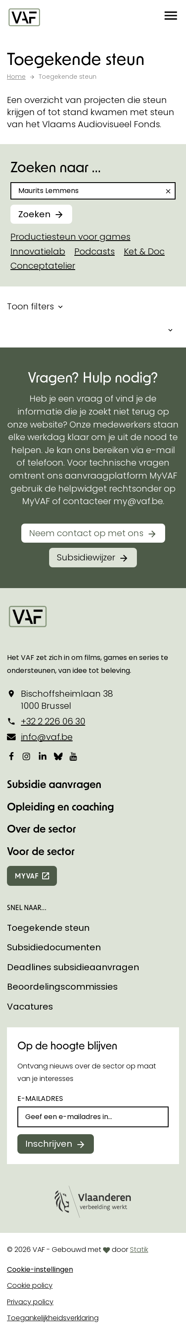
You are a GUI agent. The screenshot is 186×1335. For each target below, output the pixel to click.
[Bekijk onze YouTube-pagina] (74, 756)
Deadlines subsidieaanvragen (73, 967)
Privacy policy (30, 1302)
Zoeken (34, 214)
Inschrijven (48, 1144)
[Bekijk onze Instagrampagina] (27, 756)
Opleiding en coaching (60, 806)
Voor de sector (41, 851)
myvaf (27, 876)
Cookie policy (30, 1285)
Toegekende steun (48, 928)
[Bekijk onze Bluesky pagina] (58, 756)
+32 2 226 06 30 (53, 721)
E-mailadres (40, 1098)
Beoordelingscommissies (62, 987)
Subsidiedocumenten (54, 947)
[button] (171, 17)
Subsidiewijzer (86, 557)
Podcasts (94, 251)
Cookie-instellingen (40, 1269)
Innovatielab (37, 251)
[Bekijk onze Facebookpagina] (11, 756)
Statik (139, 1250)
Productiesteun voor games (70, 237)
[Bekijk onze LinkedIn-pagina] (42, 756)
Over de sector (41, 828)
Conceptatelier (42, 266)
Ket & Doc (144, 251)
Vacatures (30, 1006)
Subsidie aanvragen (54, 784)
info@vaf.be (47, 737)
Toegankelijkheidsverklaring (53, 1318)
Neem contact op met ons (86, 533)
